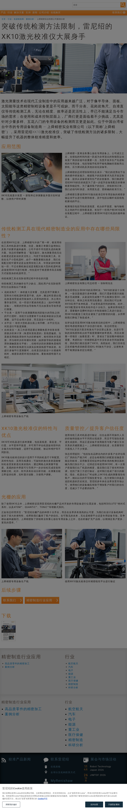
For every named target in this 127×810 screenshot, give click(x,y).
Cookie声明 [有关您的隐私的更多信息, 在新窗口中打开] (42, 805)
